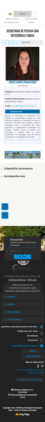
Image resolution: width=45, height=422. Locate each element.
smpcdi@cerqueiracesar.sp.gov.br (23, 106)
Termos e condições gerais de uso (30, 370)
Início (5, 42)
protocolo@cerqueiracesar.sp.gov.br (25, 345)
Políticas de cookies (36, 373)
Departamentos (15, 42)
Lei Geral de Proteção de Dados (29, 379)
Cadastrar (22, 257)
